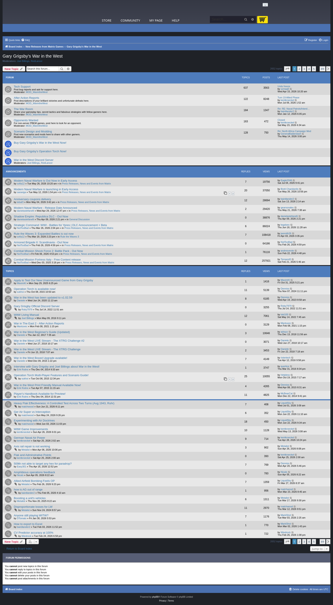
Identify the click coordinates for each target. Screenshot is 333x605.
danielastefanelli (25, 210)
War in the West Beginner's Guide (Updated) (42, 332)
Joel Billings (23, 61)
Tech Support (22, 86)
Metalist (26, 449)
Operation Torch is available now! (35, 289)
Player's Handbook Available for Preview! (40, 393)
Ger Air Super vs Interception (32, 411)
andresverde (287, 250)
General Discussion (79, 219)
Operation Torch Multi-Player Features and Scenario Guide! (51, 375)
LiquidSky (286, 403)
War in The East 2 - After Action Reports (39, 323)
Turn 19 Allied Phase (288, 97)
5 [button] (314, 69)
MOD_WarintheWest (36, 92)
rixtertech (286, 357)
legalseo (285, 224)
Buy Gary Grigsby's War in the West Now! (40, 142)
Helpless (285, 375)
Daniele (21, 300)
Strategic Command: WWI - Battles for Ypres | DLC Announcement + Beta (60, 225)
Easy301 (21, 466)
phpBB (155, 597)
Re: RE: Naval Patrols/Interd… (294, 108)
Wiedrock (26, 536)
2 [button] (299, 69)
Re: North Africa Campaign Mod (294, 131)
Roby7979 (27, 309)
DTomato (22, 518)
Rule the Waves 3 (69, 236)
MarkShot (286, 515)
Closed (281, 120)
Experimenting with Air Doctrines (34, 420)
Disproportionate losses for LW (33, 506)
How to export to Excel (28, 524)
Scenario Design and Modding (33, 131)
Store (107, 20)
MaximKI (21, 283)
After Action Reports (26, 97)
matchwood (28, 406)
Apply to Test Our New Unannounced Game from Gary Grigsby (53, 280)
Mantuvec (22, 326)
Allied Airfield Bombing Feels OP (34, 480)
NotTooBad (23, 228)
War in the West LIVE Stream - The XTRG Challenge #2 (49, 340)
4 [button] (309, 69)
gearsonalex (287, 207)
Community (130, 20)
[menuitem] (25, 40)
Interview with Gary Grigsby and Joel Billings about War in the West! (56, 366)
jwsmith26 (286, 233)
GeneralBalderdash (291, 133)
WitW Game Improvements (31, 429)
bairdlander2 (287, 111)
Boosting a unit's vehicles (30, 498)
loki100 (284, 314)
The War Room (23, 109)
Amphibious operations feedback (34, 472)
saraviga (21, 192)
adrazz (284, 331)
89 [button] (322, 69)
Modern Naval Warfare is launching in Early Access (46, 189)
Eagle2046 (286, 180)
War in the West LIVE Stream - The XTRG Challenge (47, 349)
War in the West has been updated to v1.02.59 (43, 297)
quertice (285, 366)
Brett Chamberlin (290, 189)
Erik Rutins (22, 369)
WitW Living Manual (26, 314)
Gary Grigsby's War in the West (33, 56)
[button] (287, 68)
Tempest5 (286, 259)
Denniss (285, 288)
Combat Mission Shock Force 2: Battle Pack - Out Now (48, 251)
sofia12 (21, 183)
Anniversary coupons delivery (32, 199)
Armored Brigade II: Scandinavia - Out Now (41, 242)
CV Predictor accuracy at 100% (33, 532)
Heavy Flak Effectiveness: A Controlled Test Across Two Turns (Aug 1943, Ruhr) (64, 403)
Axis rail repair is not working (32, 446)
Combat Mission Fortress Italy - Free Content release (47, 259)
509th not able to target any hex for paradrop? (43, 463)
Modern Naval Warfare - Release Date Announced (45, 207)
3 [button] (304, 69)
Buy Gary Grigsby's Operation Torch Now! (40, 151)
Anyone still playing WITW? (31, 515)
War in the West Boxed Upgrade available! (40, 358)
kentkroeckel (287, 100)
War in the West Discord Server (33, 160)
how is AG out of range (28, 489)
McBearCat (287, 393)
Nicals (20, 475)
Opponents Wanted (26, 120)
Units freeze (284, 86)
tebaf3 (20, 202)
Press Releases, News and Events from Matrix (86, 183)
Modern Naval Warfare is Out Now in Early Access (45, 180)
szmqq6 (285, 89)
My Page (156, 20)
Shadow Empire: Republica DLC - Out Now (41, 216)
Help (176, 20)
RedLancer (36, 61)
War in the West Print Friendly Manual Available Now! (47, 385)
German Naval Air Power (29, 437)
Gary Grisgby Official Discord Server (37, 306)
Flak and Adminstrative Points (32, 455)
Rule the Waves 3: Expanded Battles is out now (44, 233)
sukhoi (20, 292)
